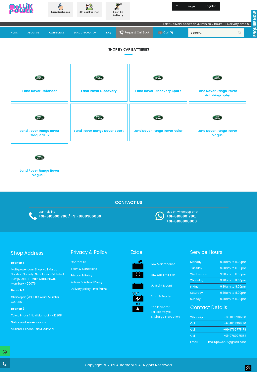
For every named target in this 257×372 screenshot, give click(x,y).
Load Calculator (85, 32)
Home (14, 32)
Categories (56, 32)
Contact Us (78, 262)
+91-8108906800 (86, 216)
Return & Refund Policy (86, 282)
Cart (165, 32)
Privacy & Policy (81, 275)
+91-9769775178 (234, 330)
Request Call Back (134, 32)
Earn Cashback (60, 12)
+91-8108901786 (53, 216)
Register (208, 6)
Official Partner (89, 12)
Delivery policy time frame (89, 289)
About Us (33, 32)
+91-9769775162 (235, 336)
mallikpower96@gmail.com (227, 342)
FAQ (108, 32)
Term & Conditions (84, 269)
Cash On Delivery (118, 13)
